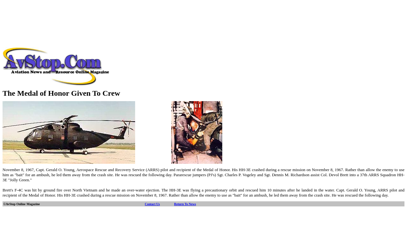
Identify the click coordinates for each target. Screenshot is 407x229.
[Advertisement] (203, 17)
